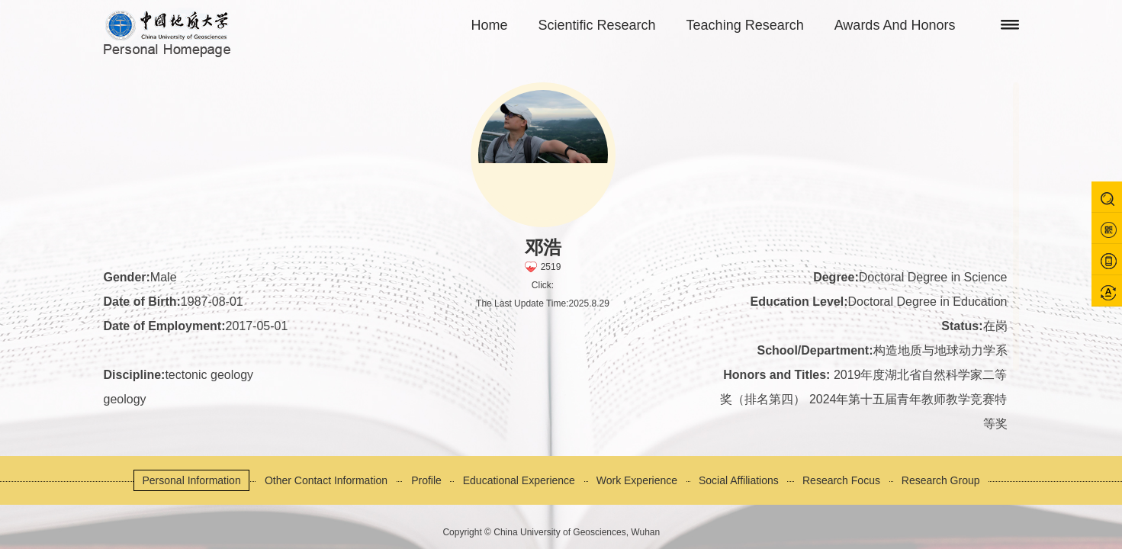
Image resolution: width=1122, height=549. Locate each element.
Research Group (941, 480)
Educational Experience (519, 480)
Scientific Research (597, 25)
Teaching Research (745, 25)
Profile (426, 480)
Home (489, 25)
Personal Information (191, 480)
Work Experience (636, 480)
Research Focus (841, 480)
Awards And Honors (895, 25)
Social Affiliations (739, 480)
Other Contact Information (326, 480)
